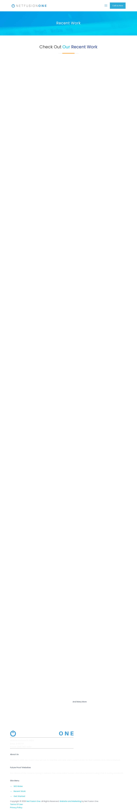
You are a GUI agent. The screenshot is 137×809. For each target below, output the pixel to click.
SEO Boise (18, 786)
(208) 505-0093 (24, 746)
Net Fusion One (33, 801)
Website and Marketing (70, 801)
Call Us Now (117, 5)
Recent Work (20, 791)
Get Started (19, 796)
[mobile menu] (106, 5)
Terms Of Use (16, 804)
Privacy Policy (16, 807)
